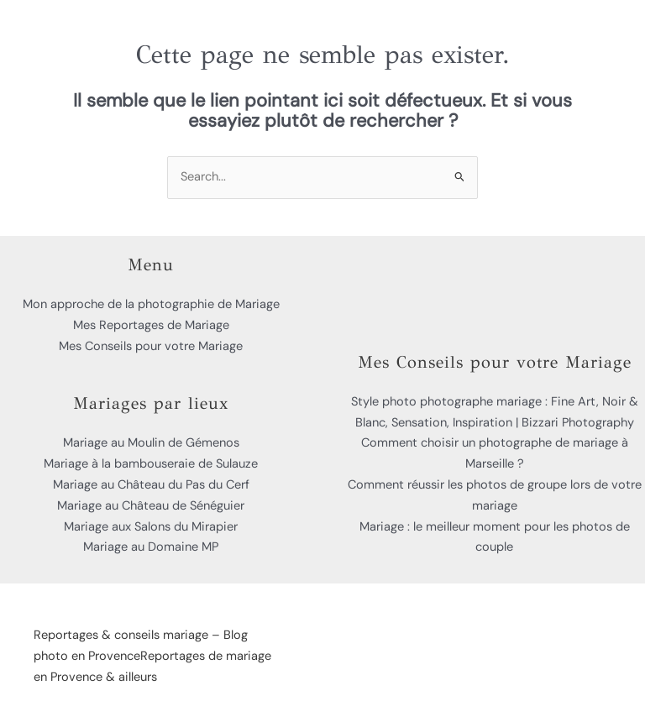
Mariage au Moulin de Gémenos (151, 443)
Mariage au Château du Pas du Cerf (151, 485)
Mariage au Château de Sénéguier (150, 506)
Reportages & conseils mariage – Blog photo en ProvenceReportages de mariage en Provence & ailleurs (152, 656)
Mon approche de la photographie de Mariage (151, 304)
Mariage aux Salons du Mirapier (151, 527)
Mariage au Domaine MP (150, 547)
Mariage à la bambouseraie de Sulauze (151, 464)
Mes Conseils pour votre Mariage (151, 346)
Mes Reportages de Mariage (151, 325)
